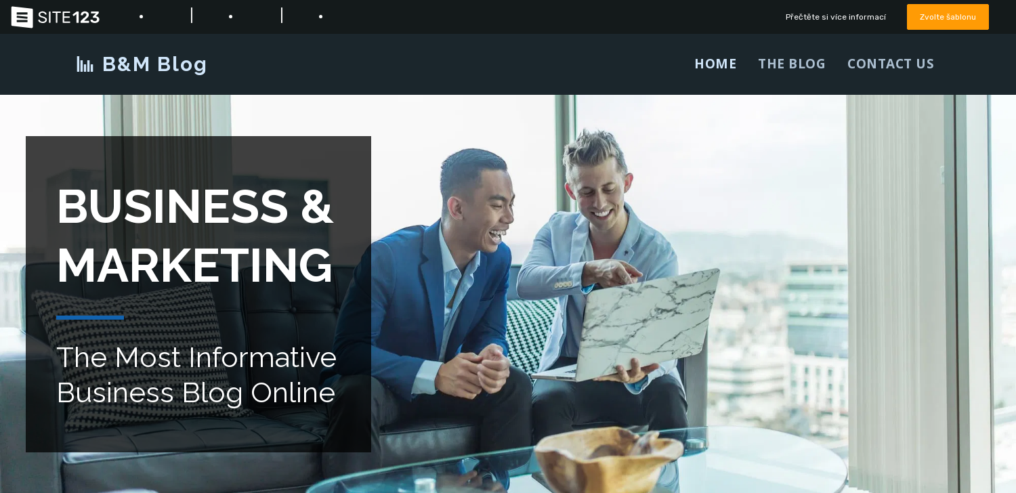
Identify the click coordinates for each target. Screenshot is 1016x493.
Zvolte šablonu (945, 17)
